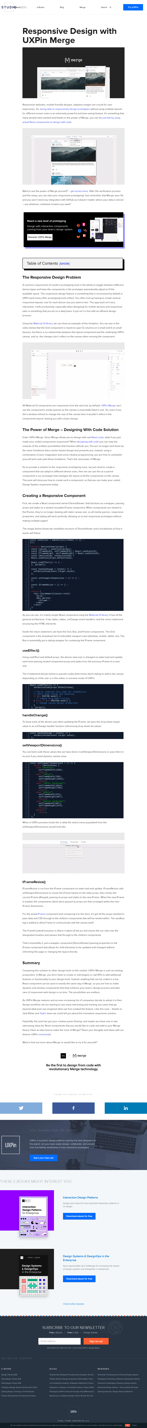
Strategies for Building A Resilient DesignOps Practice (119, 1379)
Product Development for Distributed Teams (18, 1396)
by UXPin (22, 7)
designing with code (88, 441)
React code (98, 437)
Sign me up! (96, 1341)
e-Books (40, 7)
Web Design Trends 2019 (11, 1379)
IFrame (41, 914)
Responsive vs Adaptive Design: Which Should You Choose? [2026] (72, 1396)
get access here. (79, 191)
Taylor (43, 1013)
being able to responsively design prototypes (65, 109)
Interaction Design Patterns (80, 1197)
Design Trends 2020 (9, 1375)
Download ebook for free (79, 1216)
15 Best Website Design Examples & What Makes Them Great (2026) (72, 1379)
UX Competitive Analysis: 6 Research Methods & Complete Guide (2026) (72, 1383)
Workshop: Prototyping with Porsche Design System (118, 1375)
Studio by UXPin (8, 7)
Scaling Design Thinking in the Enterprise (17, 1392)
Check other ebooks (73, 1303)
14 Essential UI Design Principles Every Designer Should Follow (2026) (72, 1375)
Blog (62, 7)
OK (127, 1425)
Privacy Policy (94, 1348)
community (44, 1034)
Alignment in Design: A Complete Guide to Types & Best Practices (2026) (72, 1387)
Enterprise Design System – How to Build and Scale (118, 1387)
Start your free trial (44, 1157)
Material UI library (42, 323)
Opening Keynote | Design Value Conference (115, 1392)
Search (104, 7)
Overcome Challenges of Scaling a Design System (117, 1383)
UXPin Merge (108, 405)
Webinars (17, 7)
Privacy (60, 1421)
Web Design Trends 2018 (11, 1383)
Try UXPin (133, 7)
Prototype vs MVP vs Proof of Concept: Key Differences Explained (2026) (72, 1392)
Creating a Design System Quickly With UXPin (19, 1387)
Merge (82, 7)
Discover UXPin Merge (40, 237)
